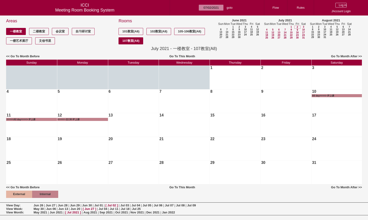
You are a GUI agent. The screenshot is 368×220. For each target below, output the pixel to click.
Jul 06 (158, 205)
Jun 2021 (56, 212)
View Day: (13, 205)
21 (227, 34)
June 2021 (239, 20)
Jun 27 (50, 205)
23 (239, 34)
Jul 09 (191, 205)
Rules (301, 7)
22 (233, 34)
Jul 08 (180, 205)
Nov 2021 (137, 212)
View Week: (14, 209)
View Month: (15, 212)
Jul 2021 (73, 212)
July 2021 (285, 20)
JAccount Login (341, 11)
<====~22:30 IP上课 (69, 119)
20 (220, 34)
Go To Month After (344, 56)
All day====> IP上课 (323, 95)
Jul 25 (136, 209)
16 (239, 32)
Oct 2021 (121, 212)
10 (245, 29)
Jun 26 (38, 205)
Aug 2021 (90, 212)
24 (245, 34)
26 (257, 34)
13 (220, 32)
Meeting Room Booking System (84, 10)
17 (245, 32)
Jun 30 (87, 205)
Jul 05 (147, 205)
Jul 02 (111, 205)
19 (257, 32)
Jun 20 (75, 209)
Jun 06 (51, 209)
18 (251, 32)
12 (257, 29)
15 (233, 32)
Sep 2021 (106, 212)
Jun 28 (63, 205)
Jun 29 (75, 205)
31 (303, 37)
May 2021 (40, 212)
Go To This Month (182, 56)
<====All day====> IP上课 (21, 119)
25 (251, 34)
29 (233, 37)
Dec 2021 (152, 212)
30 (239, 37)
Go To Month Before (25, 56)
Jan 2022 (168, 212)
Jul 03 (124, 205)
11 (251, 29)
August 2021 (331, 20)
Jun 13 (63, 209)
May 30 (39, 209)
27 (220, 37)
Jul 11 (114, 209)
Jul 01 (98, 205)
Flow (275, 7)
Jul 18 (125, 209)
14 (227, 32)
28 (227, 37)
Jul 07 (169, 205)
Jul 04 (135, 205)
